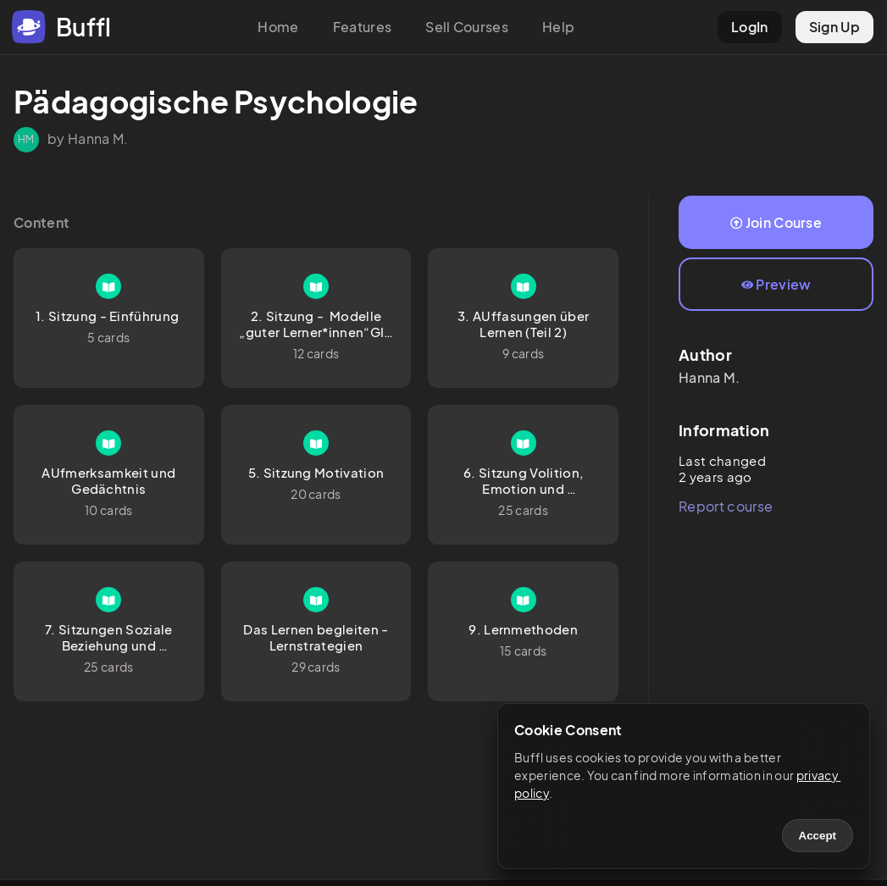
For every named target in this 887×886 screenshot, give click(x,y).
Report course (726, 506)
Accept (817, 835)
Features (362, 27)
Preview (776, 284)
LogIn (749, 27)
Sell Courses (466, 27)
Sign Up (834, 27)
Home (278, 27)
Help (558, 27)
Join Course (776, 222)
